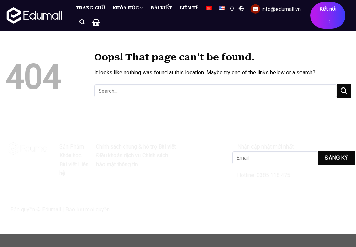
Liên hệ (189, 7)
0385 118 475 (273, 175)
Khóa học (128, 7)
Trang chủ (90, 7)
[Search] (82, 21)
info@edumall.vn (281, 9)
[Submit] (344, 90)
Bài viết (161, 7)
